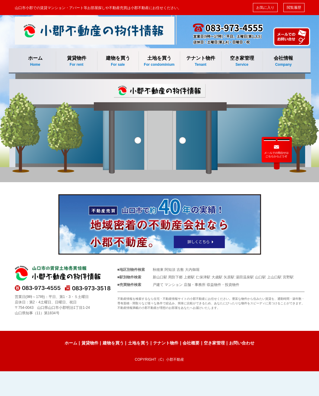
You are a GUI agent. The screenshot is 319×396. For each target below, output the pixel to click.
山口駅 (260, 277)
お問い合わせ (241, 343)
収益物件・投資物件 (223, 285)
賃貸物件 (76, 61)
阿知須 (169, 270)
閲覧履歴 (294, 7)
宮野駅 (288, 277)
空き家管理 (242, 61)
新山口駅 (160, 277)
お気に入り (265, 7)
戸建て (158, 285)
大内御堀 (192, 270)
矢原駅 (229, 277)
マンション (173, 285)
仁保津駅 (203, 277)
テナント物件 (200, 61)
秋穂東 (158, 270)
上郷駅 (189, 277)
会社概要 (191, 343)
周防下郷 (175, 277)
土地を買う (159, 61)
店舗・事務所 (195, 285)
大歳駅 (217, 277)
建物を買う (118, 61)
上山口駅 (274, 277)
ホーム (35, 61)
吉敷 (180, 270)
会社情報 (283, 61)
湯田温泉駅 (245, 277)
